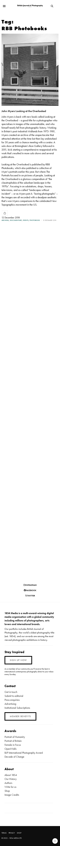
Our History (11, 779)
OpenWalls (10, 748)
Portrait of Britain (13, 741)
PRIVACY (12, 833)
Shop (7, 791)
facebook (30, 590)
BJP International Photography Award (24, 752)
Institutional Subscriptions (17, 707)
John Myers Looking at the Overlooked (24, 111)
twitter (30, 595)
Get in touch (11, 692)
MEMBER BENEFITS (20, 716)
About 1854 (11, 775)
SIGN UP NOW (18, 660)
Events (25, 220)
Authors (8, 783)
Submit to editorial (14, 696)
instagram (30, 585)
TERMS (4, 833)
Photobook (35, 220)
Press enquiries (12, 700)
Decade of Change (14, 756)
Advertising (10, 704)
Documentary (16, 220)
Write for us (10, 787)
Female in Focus (13, 744)
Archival (5, 220)
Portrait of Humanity (15, 737)
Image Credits (12, 794)
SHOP (19, 833)
